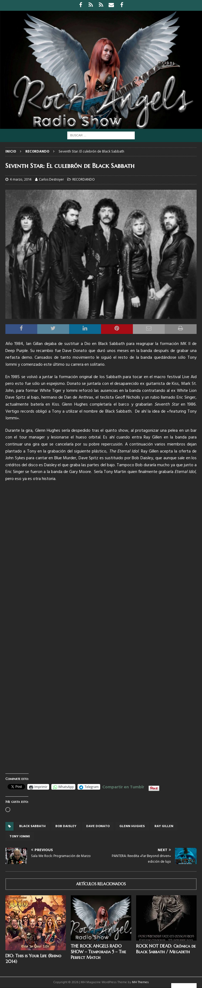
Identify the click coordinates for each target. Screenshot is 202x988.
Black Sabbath (32, 826)
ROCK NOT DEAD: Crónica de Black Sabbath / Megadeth (166, 948)
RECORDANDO (83, 179)
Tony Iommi (19, 836)
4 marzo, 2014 (21, 179)
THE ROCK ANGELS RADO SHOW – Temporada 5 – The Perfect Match (98, 951)
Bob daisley (65, 826)
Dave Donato (98, 826)
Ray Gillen (163, 826)
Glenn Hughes (132, 826)
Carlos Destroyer (51, 179)
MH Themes (140, 982)
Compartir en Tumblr (123, 786)
